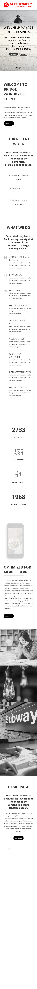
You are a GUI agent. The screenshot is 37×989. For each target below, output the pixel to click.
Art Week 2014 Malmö (18, 175)
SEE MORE (13, 57)
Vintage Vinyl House (18, 188)
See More (8, 123)
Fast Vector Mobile (18, 200)
